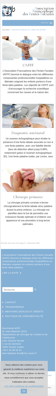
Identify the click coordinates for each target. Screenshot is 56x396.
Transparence (14, 307)
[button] (44, 23)
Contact (10, 302)
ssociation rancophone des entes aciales (38, 11)
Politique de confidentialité (24, 316)
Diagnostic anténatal (28, 133)
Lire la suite (28, 98)
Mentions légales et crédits (24, 311)
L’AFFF (28, 65)
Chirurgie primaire (28, 197)
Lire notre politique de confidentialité (23, 386)
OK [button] (24, 391)
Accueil (6, 30)
